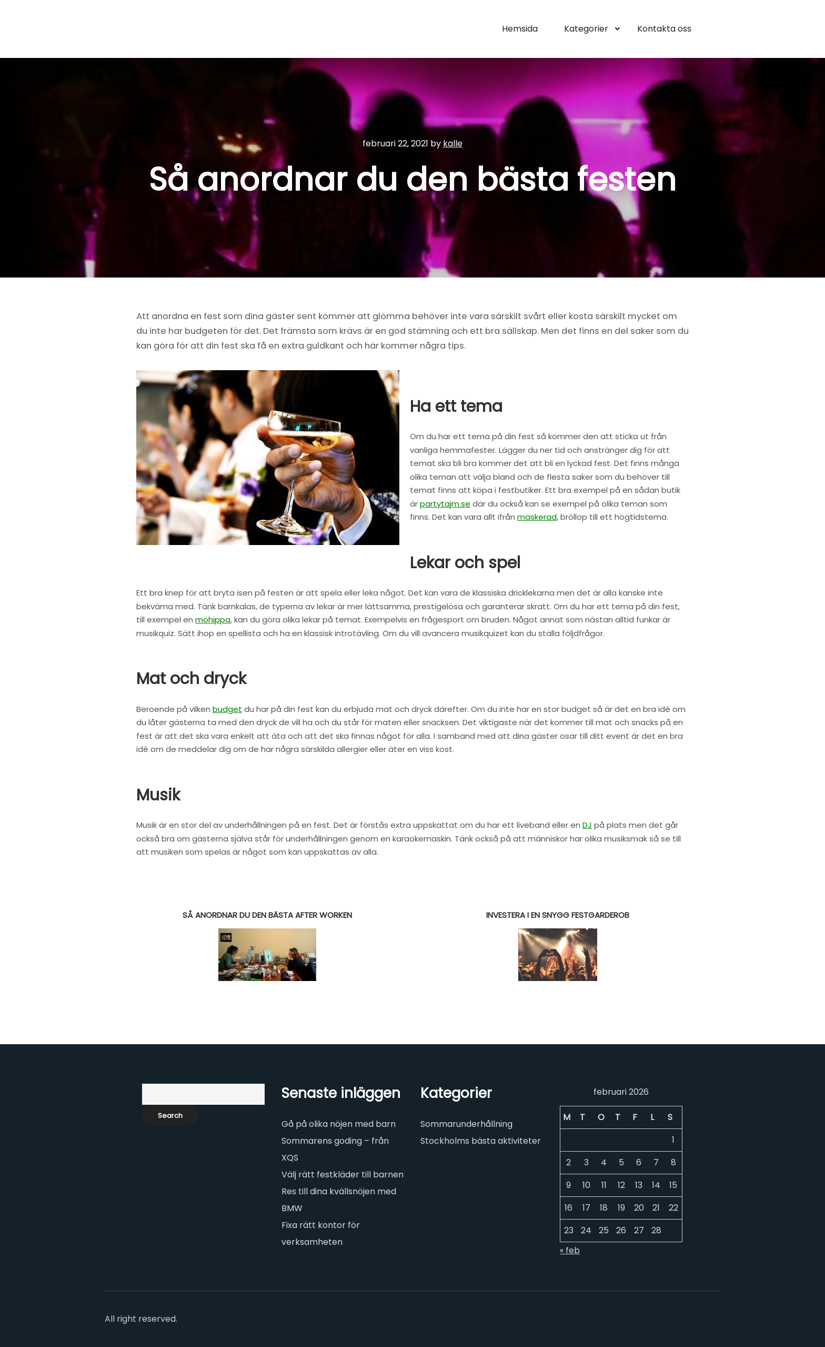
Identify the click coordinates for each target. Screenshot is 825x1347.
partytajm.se (445, 503)
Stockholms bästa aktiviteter (480, 1141)
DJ (587, 824)
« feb (570, 1250)
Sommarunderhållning (466, 1124)
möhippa (212, 619)
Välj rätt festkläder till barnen (342, 1174)
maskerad (537, 516)
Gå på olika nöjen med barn (338, 1124)
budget (227, 709)
